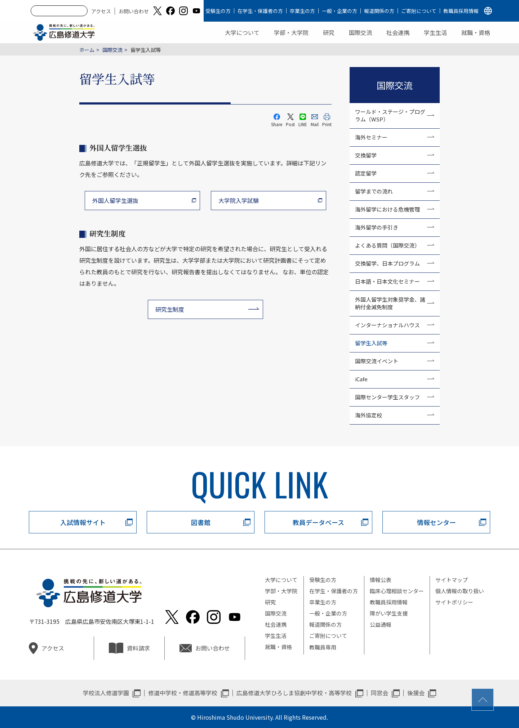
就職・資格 (475, 32)
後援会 (416, 692)
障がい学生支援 (389, 613)
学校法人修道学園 (106, 692)
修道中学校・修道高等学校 (182, 692)
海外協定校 (368, 415)
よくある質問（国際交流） (387, 245)
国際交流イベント (376, 361)
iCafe (361, 379)
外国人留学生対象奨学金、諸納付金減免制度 (390, 303)
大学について (242, 32)
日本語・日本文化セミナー (387, 281)
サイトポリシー (454, 602)
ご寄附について (418, 10)
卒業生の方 (302, 10)
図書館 (200, 522)
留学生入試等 (371, 343)
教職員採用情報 (461, 10)
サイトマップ (451, 579)
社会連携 (397, 32)
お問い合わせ (134, 11)
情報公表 (380, 579)
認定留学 (366, 173)
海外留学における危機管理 (387, 209)
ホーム (86, 49)
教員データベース (318, 522)
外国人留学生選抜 (115, 200)
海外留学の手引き (376, 227)
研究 (328, 32)
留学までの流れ (374, 191)
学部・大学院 (291, 32)
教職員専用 (322, 647)
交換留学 (366, 155)
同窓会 (379, 692)
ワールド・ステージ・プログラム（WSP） (390, 115)
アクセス (101, 11)
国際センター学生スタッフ (387, 397)
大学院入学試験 (238, 200)
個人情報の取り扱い (459, 591)
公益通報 (380, 624)
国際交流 (360, 32)
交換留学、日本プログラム (387, 263)
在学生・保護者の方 (260, 10)
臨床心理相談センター (397, 591)
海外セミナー (371, 137)
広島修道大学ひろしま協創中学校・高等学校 (294, 692)
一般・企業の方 (339, 10)
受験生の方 (218, 10)
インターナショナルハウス (387, 325)
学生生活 (435, 32)
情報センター (436, 522)
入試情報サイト (83, 522)
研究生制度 (169, 309)
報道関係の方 (379, 10)
